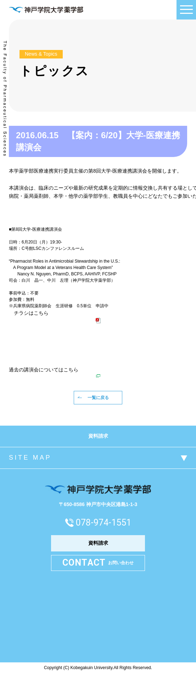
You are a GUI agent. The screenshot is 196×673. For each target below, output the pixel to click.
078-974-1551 (103, 522)
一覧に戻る (98, 397)
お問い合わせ (98, 563)
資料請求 (98, 436)
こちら (70, 369)
